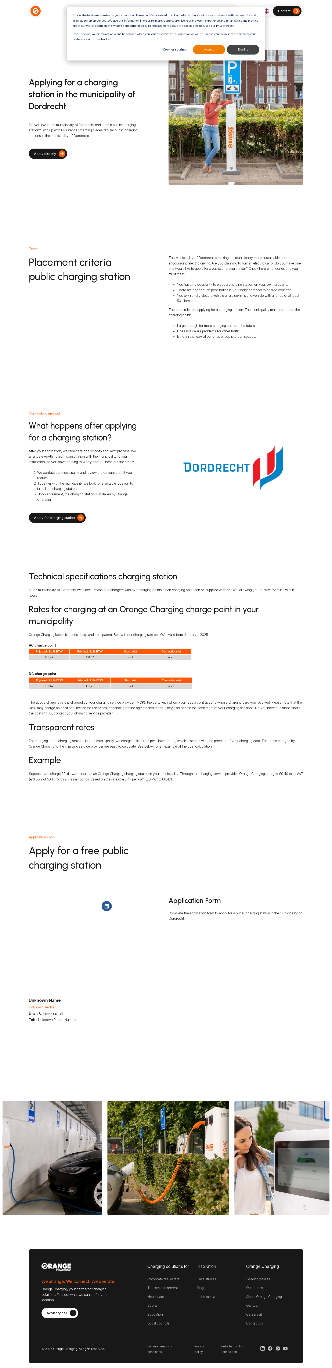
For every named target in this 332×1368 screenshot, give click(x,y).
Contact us (254, 1323)
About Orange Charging (264, 1297)
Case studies (206, 1279)
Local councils (158, 1323)
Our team (253, 1305)
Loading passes (258, 1279)
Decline (243, 49)
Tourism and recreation (165, 1288)
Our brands (254, 1288)
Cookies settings (175, 49)
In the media (206, 1297)
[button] (266, 11)
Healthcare (155, 1297)
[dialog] (166, 33)
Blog (200, 1288)
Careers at (254, 1314)
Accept (209, 49)
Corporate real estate (163, 1279)
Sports (152, 1305)
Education (155, 1314)
